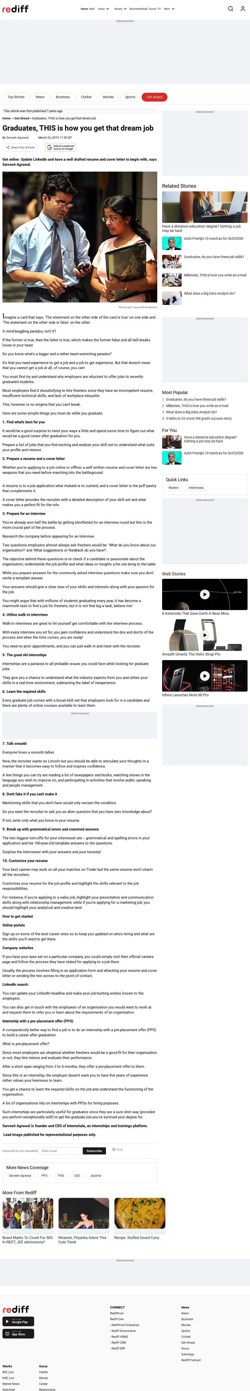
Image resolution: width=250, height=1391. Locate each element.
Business (63, 97)
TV (159, 8)
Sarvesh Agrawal (17, 137)
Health (43, 1372)
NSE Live (8, 1378)
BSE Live (7, 1372)
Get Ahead (21, 118)
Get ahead (154, 97)
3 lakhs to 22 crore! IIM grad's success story (199, 418)
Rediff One (117, 1319)
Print (117, 1150)
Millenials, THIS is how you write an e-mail (197, 406)
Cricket (86, 97)
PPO (44, 1175)
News (103, 8)
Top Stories (16, 97)
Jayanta (95, 1175)
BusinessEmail (139, 8)
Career (43, 1384)
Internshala (196, 487)
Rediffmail (117, 1313)
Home (84, 8)
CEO (77, 1175)
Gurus (152, 8)
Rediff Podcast (191, 1360)
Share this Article (20, 147)
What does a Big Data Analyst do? (191, 412)
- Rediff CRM (118, 1342)
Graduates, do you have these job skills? (196, 399)
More (169, 8)
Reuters (173, 487)
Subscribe (94, 1151)
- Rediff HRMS (119, 1337)
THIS (61, 1175)
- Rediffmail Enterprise (124, 1325)
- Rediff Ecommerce (122, 1331)
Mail (92, 8)
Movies (108, 97)
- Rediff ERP (117, 1348)
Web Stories (174, 573)
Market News (11, 1384)
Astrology (187, 1354)
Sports (130, 97)
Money (120, 8)
